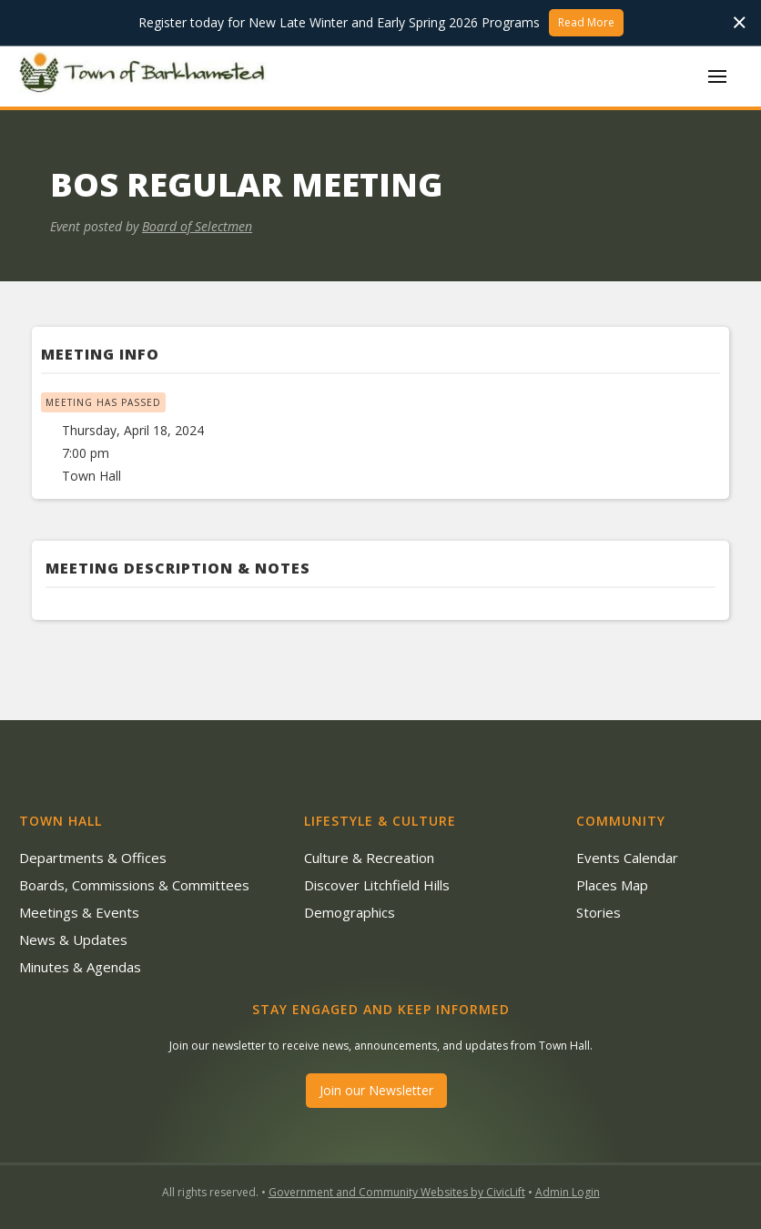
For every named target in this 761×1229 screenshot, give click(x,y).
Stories (598, 912)
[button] (717, 76)
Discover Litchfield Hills (377, 885)
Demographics (349, 912)
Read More (586, 22)
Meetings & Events (79, 912)
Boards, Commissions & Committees (134, 885)
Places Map (612, 885)
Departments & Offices (93, 857)
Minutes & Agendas (80, 967)
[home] (145, 75)
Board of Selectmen (197, 226)
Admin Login (567, 1192)
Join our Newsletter (376, 1090)
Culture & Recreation (369, 857)
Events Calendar (627, 857)
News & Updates (73, 939)
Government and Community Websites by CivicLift (397, 1192)
